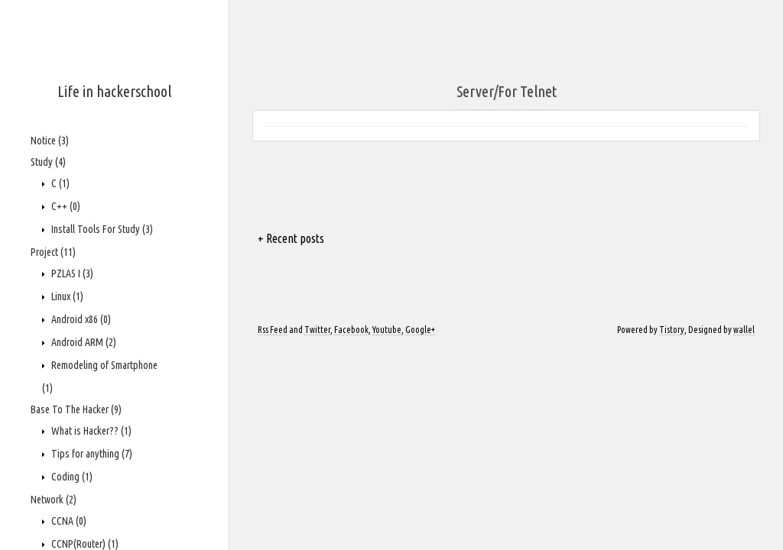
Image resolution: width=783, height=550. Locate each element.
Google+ (420, 330)
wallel (744, 330)
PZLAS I (71, 273)
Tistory (671, 330)
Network (53, 499)
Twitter (317, 330)
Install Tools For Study (101, 229)
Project (53, 252)
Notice (50, 140)
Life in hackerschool (114, 91)
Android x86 (80, 319)
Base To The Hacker (76, 409)
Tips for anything (90, 454)
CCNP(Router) (84, 544)
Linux (66, 296)
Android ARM (82, 342)
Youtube (386, 330)
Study (48, 162)
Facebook (351, 330)
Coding (71, 477)
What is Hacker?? (90, 431)
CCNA (67, 521)
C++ (64, 206)
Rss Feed (273, 330)
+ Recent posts (291, 238)
